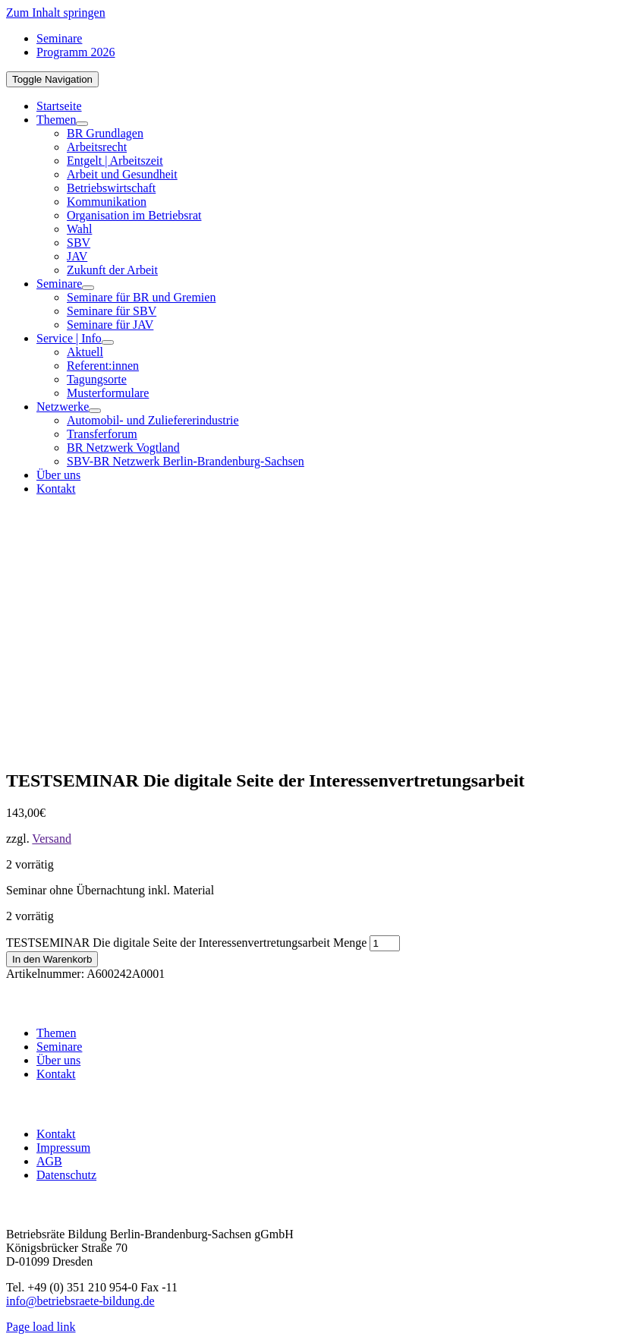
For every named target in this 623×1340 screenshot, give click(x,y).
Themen (56, 1032)
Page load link (41, 1326)
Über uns (58, 1060)
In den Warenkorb (52, 959)
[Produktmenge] (385, 943)
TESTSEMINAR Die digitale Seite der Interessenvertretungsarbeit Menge (186, 942)
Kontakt (56, 1073)
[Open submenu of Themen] (82, 123)
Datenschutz (66, 1174)
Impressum (63, 1147)
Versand (51, 838)
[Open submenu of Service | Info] (108, 342)
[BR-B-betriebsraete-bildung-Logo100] (529, 579)
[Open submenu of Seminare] (88, 287)
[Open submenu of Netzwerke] (95, 410)
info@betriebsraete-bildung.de (80, 1300)
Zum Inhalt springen (55, 12)
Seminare (59, 1046)
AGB (49, 1161)
